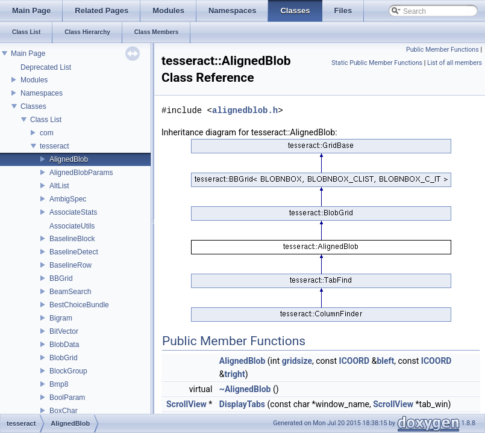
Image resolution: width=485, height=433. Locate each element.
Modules (34, 80)
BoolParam (67, 397)
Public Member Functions (442, 50)
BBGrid (61, 278)
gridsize (297, 361)
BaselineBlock (72, 239)
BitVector (63, 331)
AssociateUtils (72, 226)
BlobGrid (63, 358)
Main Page (28, 53)
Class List (45, 119)
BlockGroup (68, 371)
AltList (59, 186)
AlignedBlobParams (81, 172)
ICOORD (354, 361)
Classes (33, 106)
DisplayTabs (242, 404)
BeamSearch (70, 291)
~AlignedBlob (245, 389)
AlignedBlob (68, 159)
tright (235, 374)
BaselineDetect (73, 252)
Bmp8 (58, 384)
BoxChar (63, 411)
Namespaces (41, 93)
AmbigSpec (67, 199)
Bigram (60, 318)
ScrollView (186, 404)
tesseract (54, 146)
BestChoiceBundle (79, 305)
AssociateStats (73, 212)
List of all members (454, 63)
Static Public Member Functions (376, 63)
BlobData (64, 344)
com (47, 133)
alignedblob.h (245, 110)
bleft (385, 361)
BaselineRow (70, 265)
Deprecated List (45, 67)
